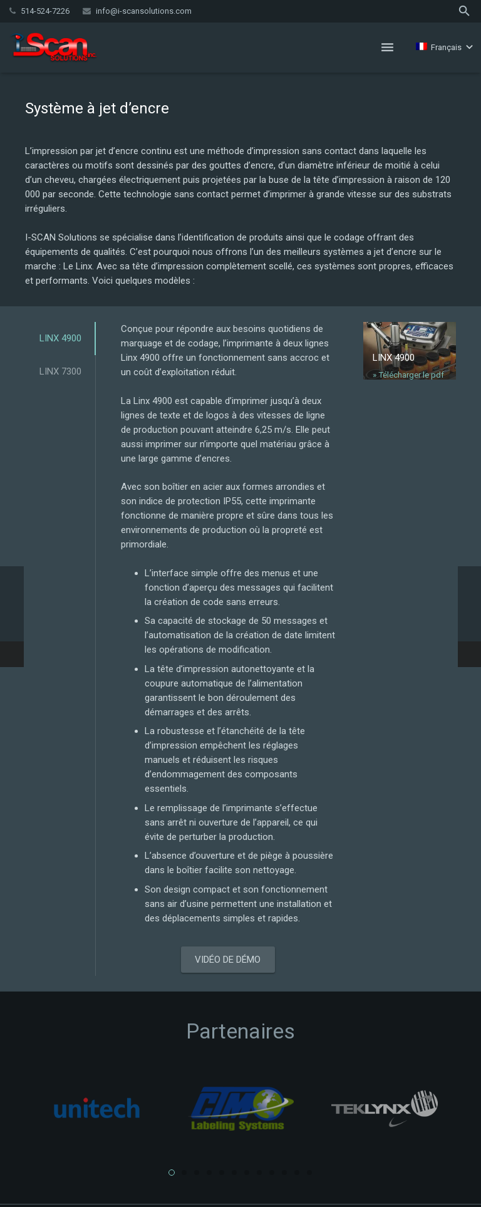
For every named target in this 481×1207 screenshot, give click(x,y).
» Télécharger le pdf (408, 375)
